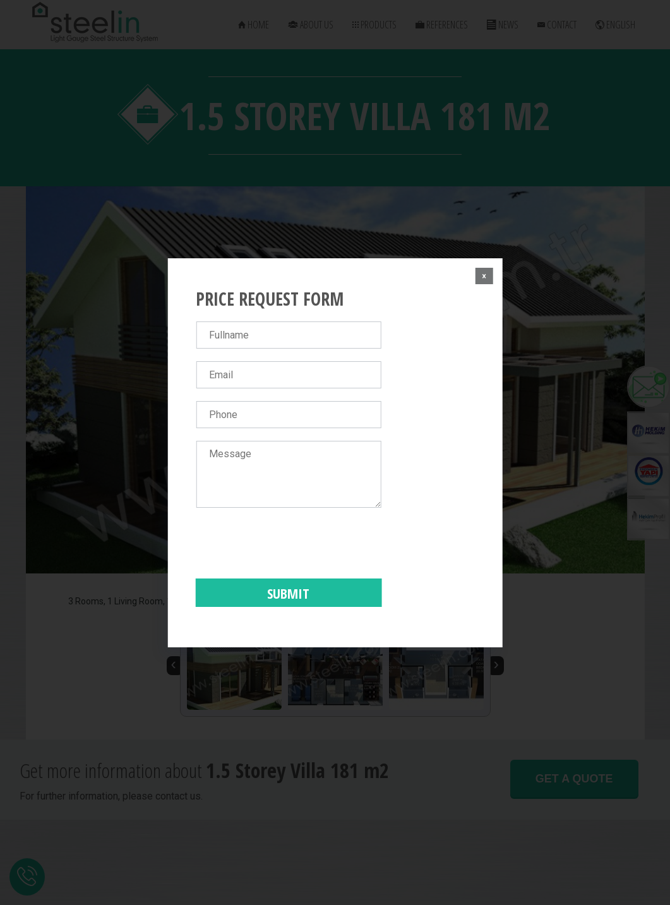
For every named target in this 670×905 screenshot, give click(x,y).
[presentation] (292, 545)
